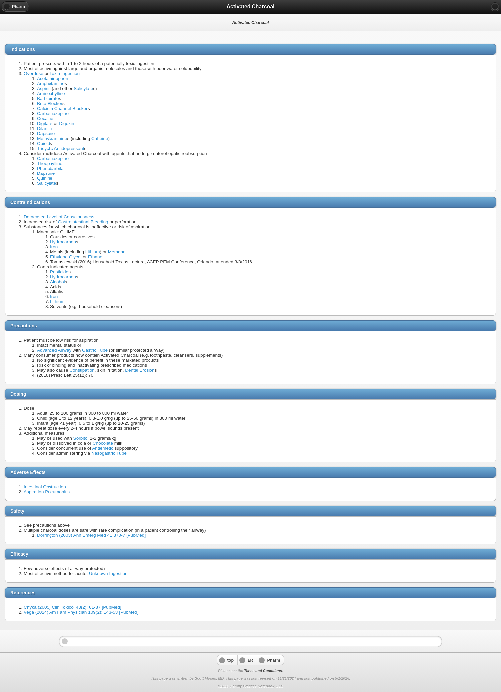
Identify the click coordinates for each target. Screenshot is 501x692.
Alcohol (57, 281)
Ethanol (95, 256)
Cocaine (45, 118)
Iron (54, 246)
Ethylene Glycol (65, 256)
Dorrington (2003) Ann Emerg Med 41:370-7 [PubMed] (91, 535)
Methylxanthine (52, 138)
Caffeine (99, 138)
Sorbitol (81, 438)
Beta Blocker (49, 103)
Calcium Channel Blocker (62, 108)
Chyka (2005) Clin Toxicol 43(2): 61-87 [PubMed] (72, 607)
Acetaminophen (52, 78)
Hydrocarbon (63, 241)
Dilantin (44, 128)
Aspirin (44, 88)
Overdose (33, 73)
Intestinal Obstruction (45, 486)
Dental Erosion (139, 370)
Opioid (43, 143)
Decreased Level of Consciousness (59, 216)
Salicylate (83, 88)
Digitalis (45, 123)
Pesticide (59, 271)
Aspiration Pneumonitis (47, 491)
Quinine (44, 178)
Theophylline (49, 163)
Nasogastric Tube (109, 453)
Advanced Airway (54, 350)
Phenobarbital (51, 168)
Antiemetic (102, 448)
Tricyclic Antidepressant (60, 148)
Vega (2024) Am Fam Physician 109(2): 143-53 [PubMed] (81, 612)
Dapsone (46, 133)
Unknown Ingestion (108, 573)
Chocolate (103, 443)
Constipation (82, 370)
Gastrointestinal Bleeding (83, 221)
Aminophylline (51, 93)
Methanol (117, 251)
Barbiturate (48, 98)
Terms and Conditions (263, 671)
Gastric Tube (95, 350)
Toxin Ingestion (65, 73)
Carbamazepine (53, 113)
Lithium (92, 251)
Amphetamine (51, 83)
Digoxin (66, 123)
